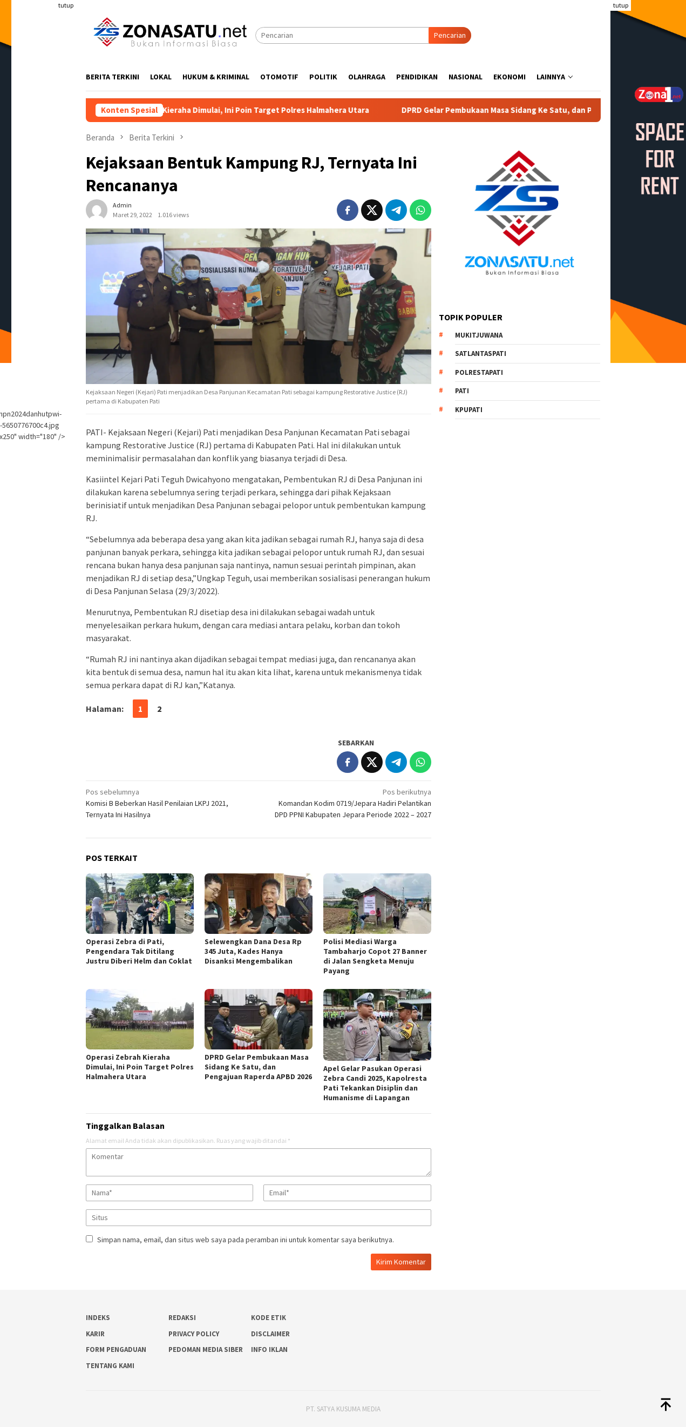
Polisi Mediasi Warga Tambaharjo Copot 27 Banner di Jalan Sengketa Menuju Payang (375, 956)
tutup (65, 5)
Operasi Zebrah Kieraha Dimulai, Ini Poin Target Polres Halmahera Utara (254, 110)
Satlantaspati (480, 353)
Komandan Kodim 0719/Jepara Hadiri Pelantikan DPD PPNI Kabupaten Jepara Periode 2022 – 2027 (348, 802)
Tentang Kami (110, 1365)
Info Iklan (269, 1349)
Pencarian (450, 35)
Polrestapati (479, 372)
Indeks (98, 1317)
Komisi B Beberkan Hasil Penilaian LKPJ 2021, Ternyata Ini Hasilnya (169, 802)
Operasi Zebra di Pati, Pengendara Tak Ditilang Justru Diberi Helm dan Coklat (139, 951)
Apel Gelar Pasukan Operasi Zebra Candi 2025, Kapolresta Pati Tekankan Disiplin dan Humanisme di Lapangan (375, 1082)
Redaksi (182, 1317)
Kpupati (469, 409)
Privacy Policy (193, 1333)
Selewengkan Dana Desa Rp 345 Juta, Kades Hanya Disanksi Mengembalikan (253, 951)
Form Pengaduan (116, 1349)
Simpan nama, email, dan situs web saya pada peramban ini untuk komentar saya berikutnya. (245, 1239)
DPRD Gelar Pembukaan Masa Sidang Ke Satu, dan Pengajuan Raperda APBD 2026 (258, 1066)
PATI (462, 390)
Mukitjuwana (478, 335)
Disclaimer (270, 1333)
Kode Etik (268, 1317)
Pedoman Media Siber (205, 1349)
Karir (95, 1333)
